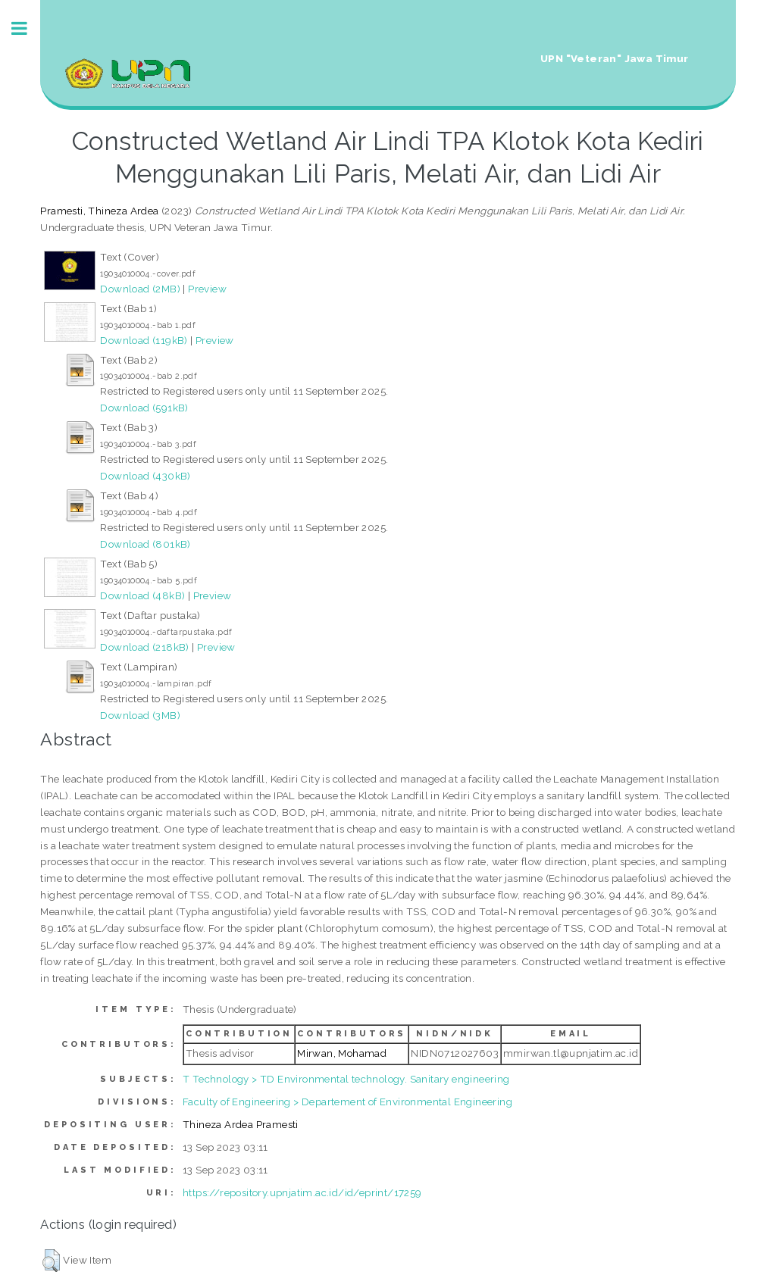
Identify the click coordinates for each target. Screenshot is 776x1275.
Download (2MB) (140, 289)
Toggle (27, 28)
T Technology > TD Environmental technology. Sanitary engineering (346, 1079)
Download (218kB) (144, 647)
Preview (207, 289)
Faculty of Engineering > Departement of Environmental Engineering (347, 1101)
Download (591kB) (144, 408)
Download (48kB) (142, 595)
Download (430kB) (145, 476)
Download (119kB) (143, 340)
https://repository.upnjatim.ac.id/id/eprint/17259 (302, 1192)
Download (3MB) (140, 715)
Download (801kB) (145, 544)
